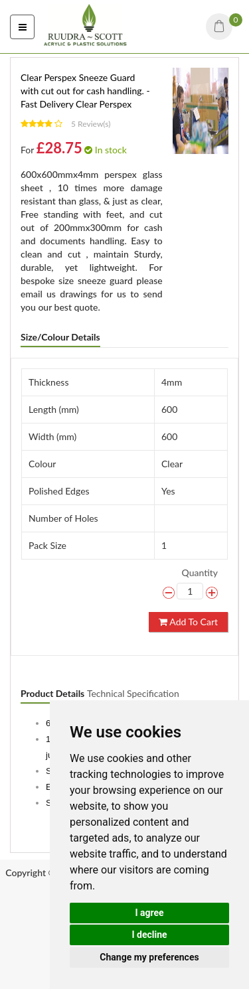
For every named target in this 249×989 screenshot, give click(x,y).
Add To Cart (188, 621)
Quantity (200, 572)
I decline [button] (149, 934)
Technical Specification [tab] (133, 693)
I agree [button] (149, 912)
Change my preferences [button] (149, 957)
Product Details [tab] (52, 693)
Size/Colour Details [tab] (60, 336)
